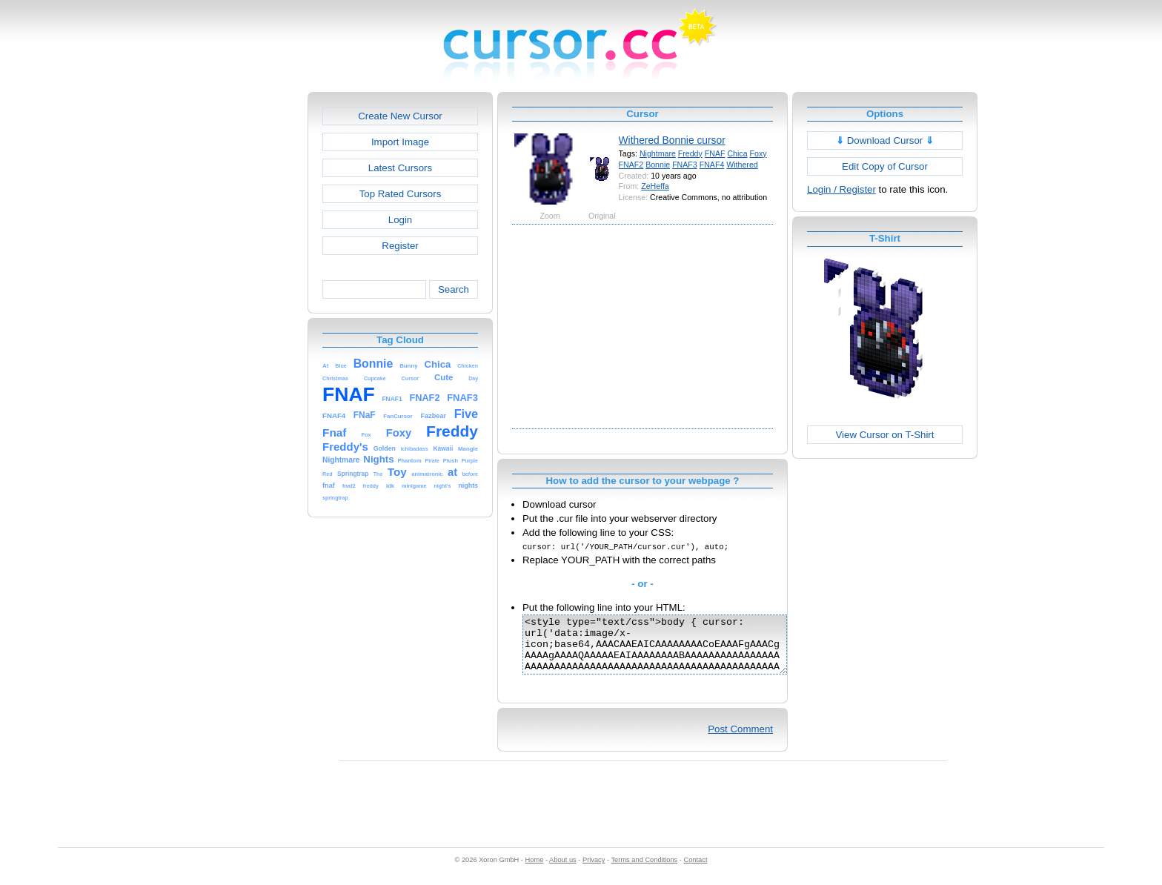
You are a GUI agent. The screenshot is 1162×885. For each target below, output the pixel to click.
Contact (696, 871)
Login (400, 219)
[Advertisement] (244, 314)
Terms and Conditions (644, 871)
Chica (737, 153)
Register (400, 245)
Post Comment (740, 740)
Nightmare (658, 153)
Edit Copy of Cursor (885, 166)
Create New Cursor (400, 116)
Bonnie (657, 164)
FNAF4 (712, 164)
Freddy (690, 153)
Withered (741, 164)
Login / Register (841, 189)
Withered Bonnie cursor (672, 140)
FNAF (715, 153)
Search (453, 289)
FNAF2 (631, 164)
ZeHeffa (655, 186)
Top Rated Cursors (400, 193)
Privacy (593, 871)
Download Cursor (885, 140)
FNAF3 (684, 164)
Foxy (758, 153)
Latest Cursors (400, 167)
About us (563, 871)
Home (534, 871)
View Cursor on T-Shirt (885, 434)
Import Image (400, 142)
